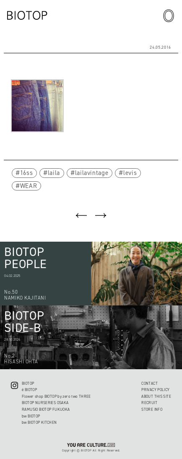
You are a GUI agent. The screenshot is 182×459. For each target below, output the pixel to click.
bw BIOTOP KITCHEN (39, 422)
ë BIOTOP (29, 389)
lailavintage (92, 173)
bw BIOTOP (31, 416)
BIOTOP (28, 383)
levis (130, 173)
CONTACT (149, 383)
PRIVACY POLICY (155, 389)
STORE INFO (151, 409)
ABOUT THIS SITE (156, 396)
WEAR (28, 186)
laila (54, 173)
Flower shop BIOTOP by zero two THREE (56, 396)
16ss (26, 173)
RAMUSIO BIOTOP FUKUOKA (46, 409)
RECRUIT (149, 402)
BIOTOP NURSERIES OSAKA (45, 402)
